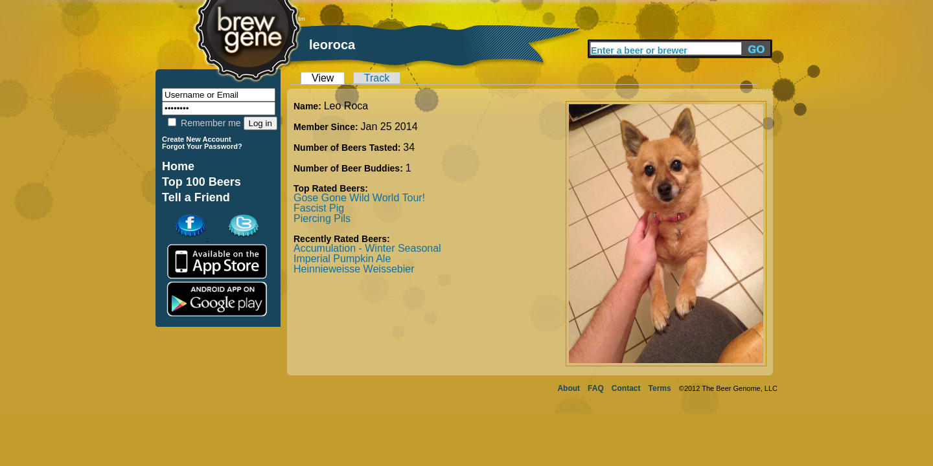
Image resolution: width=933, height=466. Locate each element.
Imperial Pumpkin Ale (342, 258)
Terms (660, 388)
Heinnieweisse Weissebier (354, 268)
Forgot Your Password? (202, 146)
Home (178, 166)
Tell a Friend (196, 197)
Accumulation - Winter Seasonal (367, 248)
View (323, 77)
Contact (626, 388)
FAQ (596, 388)
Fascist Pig (319, 208)
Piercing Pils (322, 218)
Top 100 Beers (201, 181)
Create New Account (196, 139)
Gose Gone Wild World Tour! (359, 197)
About (568, 388)
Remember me (204, 123)
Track (376, 77)
